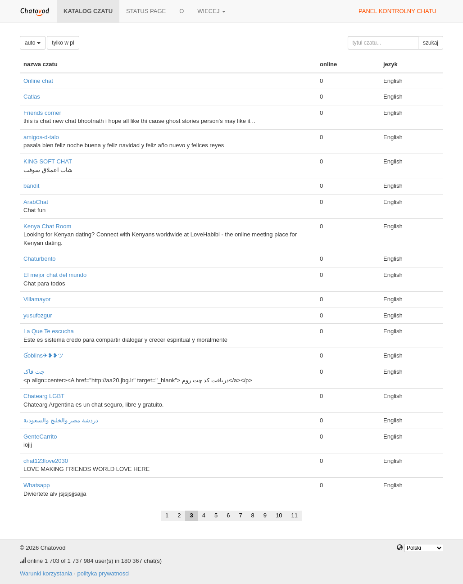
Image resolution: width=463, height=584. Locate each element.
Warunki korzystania (46, 573)
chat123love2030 (45, 460)
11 (294, 515)
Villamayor (36, 299)
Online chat (38, 80)
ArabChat (35, 202)
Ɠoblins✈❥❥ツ (43, 355)
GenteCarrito (40, 436)
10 (279, 515)
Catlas (31, 96)
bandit (31, 185)
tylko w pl (63, 43)
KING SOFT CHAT (47, 161)
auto (33, 43)
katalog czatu (88, 11)
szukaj (430, 43)
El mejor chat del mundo (54, 275)
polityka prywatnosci (103, 573)
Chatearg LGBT (43, 396)
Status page (146, 11)
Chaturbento (39, 258)
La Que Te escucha (48, 331)
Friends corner (42, 112)
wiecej (211, 11)
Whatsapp (36, 485)
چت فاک (34, 371)
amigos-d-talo (41, 137)
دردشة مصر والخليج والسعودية (60, 420)
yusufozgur (37, 315)
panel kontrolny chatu (397, 11)
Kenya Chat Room (47, 226)
